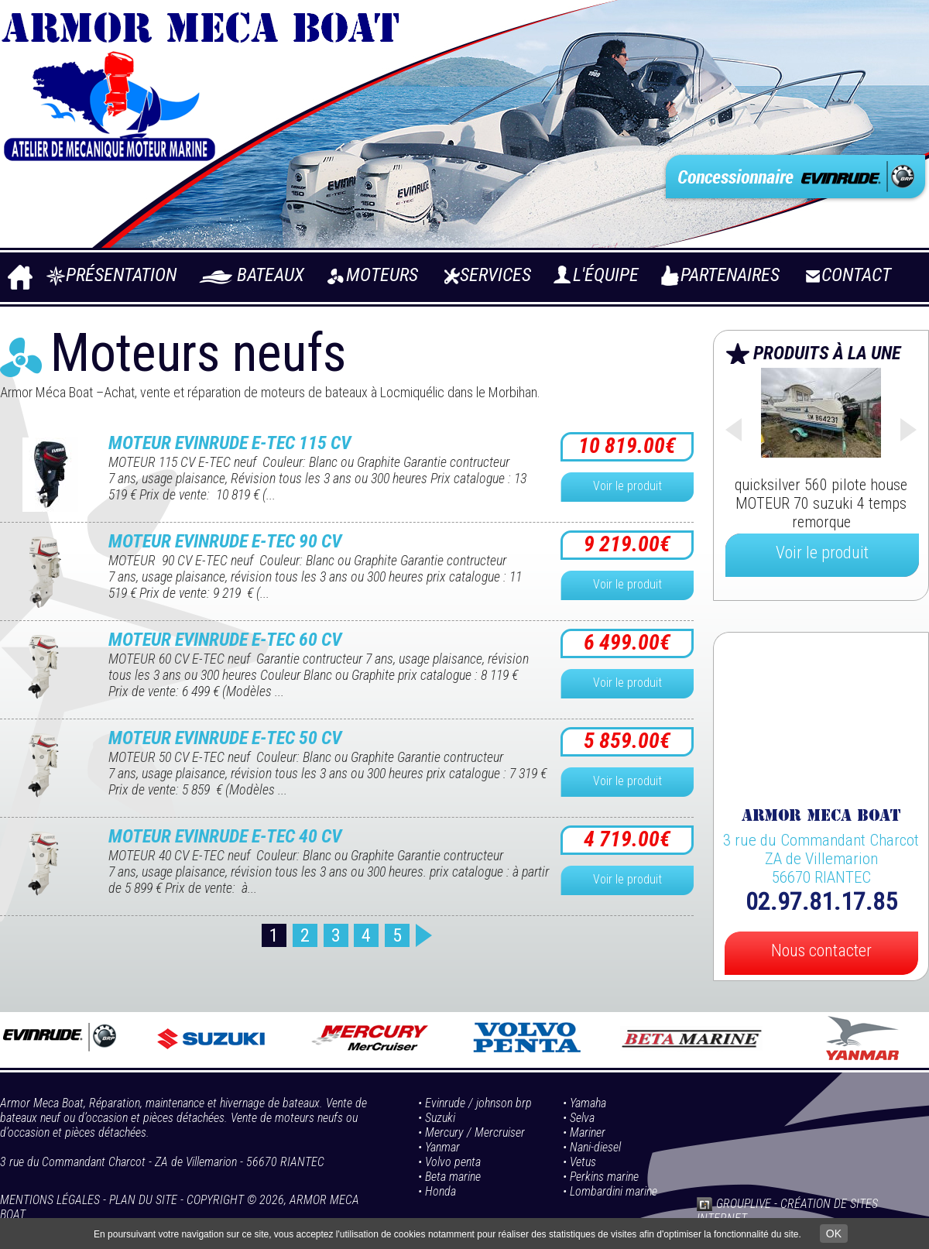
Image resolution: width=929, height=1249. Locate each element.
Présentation (121, 275)
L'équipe (606, 275)
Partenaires (730, 275)
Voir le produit (627, 486)
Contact (856, 275)
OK (834, 1233)
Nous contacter (821, 950)
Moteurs (382, 275)
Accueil (19, 281)
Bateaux (270, 275)
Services (495, 275)
